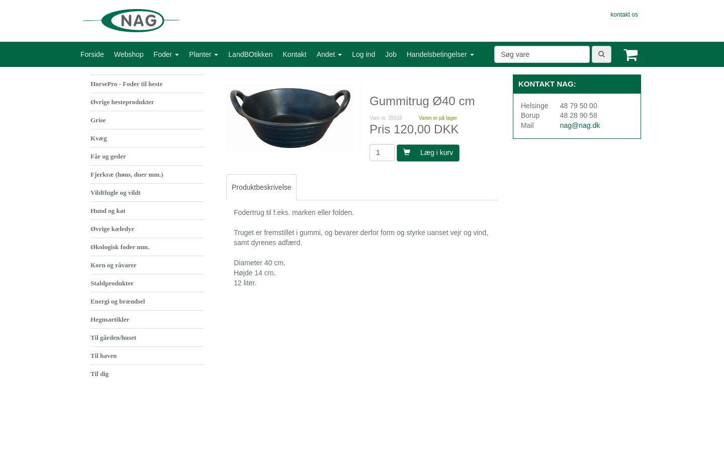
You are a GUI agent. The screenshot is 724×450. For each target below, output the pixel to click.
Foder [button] (166, 54)
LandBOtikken (250, 54)
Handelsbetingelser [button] (440, 54)
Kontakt (294, 54)
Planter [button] (203, 54)
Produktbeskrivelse (261, 187)
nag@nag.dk (580, 125)
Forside (92, 54)
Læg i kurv (428, 152)
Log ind (363, 54)
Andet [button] (329, 54)
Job (391, 54)
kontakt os (624, 14)
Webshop (129, 54)
